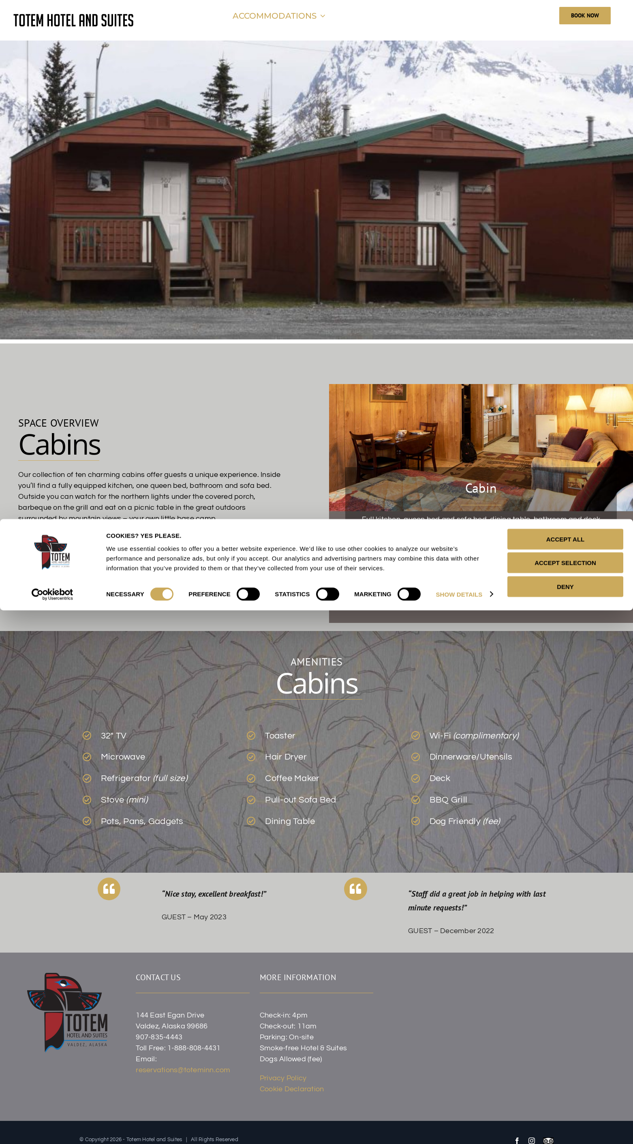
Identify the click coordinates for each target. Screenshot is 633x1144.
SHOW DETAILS (459, 1128)
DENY (565, 1120)
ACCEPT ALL (565, 1072)
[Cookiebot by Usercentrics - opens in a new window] (52, 1128)
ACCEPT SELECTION (565, 1096)
